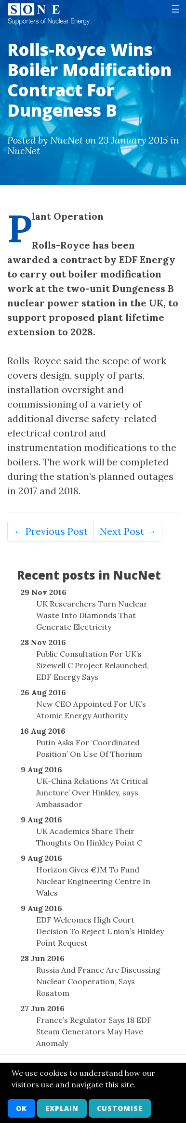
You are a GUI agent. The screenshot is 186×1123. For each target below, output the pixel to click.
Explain (62, 1108)
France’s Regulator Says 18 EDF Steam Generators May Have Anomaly (94, 1031)
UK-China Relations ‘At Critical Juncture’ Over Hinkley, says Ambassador (92, 792)
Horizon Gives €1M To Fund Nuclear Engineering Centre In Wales (93, 881)
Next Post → (128, 531)
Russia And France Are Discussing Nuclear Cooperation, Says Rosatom (98, 981)
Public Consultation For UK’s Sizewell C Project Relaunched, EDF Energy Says (92, 665)
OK (21, 1108)
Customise (120, 1108)
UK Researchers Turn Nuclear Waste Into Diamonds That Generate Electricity (91, 615)
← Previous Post (50, 531)
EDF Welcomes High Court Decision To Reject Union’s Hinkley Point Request (100, 931)
